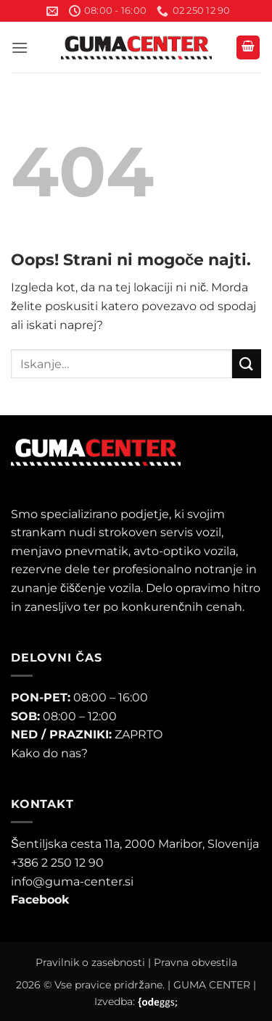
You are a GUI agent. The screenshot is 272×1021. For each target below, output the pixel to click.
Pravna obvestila (195, 962)
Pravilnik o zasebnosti (90, 962)
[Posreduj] (246, 363)
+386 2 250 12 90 (57, 863)
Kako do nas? (49, 753)
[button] (19, 47)
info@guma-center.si (72, 881)
